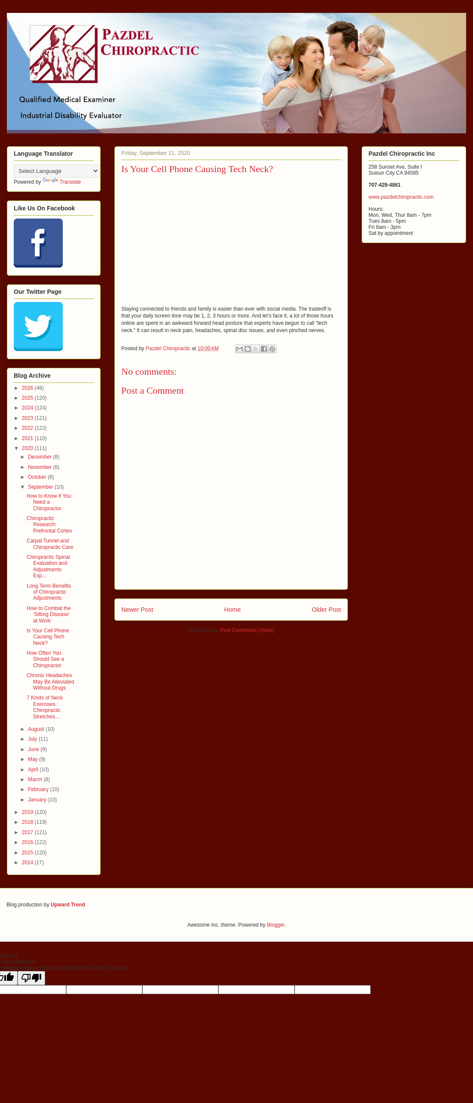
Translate (62, 182)
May (33, 759)
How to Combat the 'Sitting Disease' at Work (49, 614)
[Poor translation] (31, 978)
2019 (28, 812)
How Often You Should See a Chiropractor (45, 659)
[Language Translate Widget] (56, 171)
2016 (28, 842)
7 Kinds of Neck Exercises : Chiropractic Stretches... (45, 707)
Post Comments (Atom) (247, 630)
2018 (28, 822)
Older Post (326, 609)
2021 (28, 438)
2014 (28, 863)
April (34, 770)
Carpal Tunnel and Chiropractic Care (50, 544)
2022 (28, 428)
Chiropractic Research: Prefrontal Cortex (49, 524)
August (37, 729)
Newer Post (137, 609)
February (39, 789)
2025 (28, 398)
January (38, 800)
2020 (28, 448)
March (36, 779)
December (40, 457)
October (38, 477)
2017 (28, 832)
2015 (28, 853)
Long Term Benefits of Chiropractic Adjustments (49, 592)
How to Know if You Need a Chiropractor (49, 502)
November (40, 467)
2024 (28, 408)
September (41, 487)
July (33, 739)
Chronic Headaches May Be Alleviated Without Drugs (50, 681)
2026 (28, 388)
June (34, 749)
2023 (28, 418)
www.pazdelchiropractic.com (401, 197)
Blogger (276, 925)
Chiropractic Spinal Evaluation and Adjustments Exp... (48, 566)
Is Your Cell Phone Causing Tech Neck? (48, 637)
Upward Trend (68, 905)
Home (232, 609)
